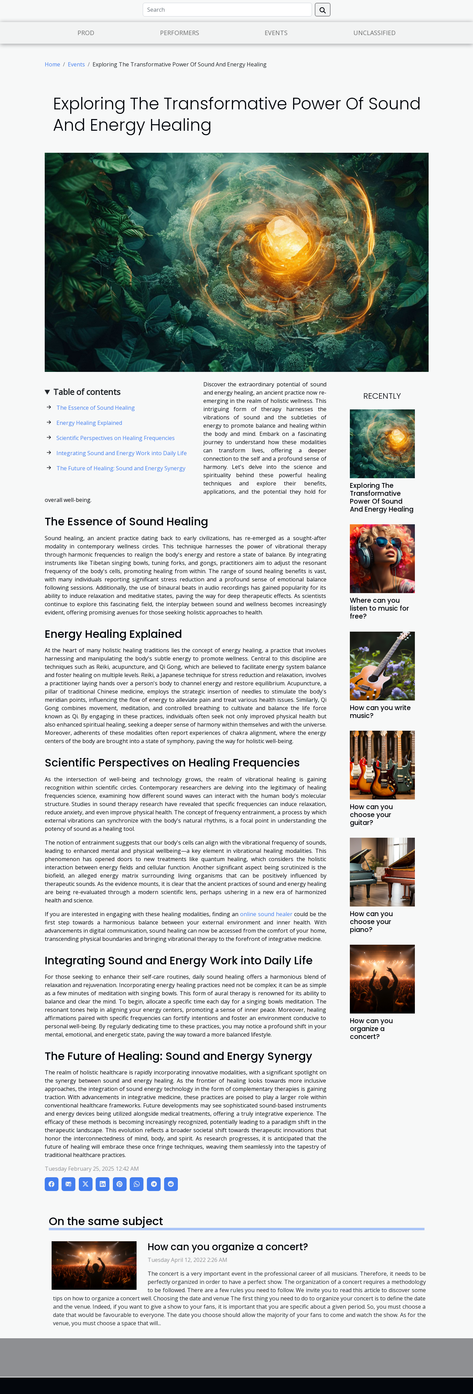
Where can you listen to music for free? (379, 608)
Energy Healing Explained (89, 423)
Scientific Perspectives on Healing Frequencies (115, 438)
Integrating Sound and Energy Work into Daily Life (121, 453)
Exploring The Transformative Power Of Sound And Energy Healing (381, 497)
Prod (85, 33)
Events (276, 33)
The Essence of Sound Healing (95, 407)
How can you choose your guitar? (371, 814)
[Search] (227, 10)
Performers (179, 33)
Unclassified (374, 33)
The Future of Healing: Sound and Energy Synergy (120, 468)
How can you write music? (380, 711)
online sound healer (266, 914)
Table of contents (86, 391)
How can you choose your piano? (371, 921)
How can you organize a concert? (371, 1028)
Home (52, 64)
